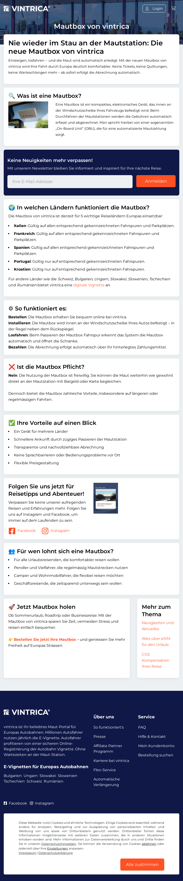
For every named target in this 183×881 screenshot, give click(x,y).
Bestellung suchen (155, 755)
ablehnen (149, 844)
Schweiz (34, 781)
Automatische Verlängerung (106, 782)
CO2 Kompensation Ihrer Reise (155, 660)
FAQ (142, 727)
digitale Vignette (89, 285)
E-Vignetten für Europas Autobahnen (46, 766)
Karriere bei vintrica (111, 760)
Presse (99, 736)
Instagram (55, 531)
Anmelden (156, 181)
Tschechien (14, 781)
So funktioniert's (108, 727)
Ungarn (31, 776)
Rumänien (53, 781)
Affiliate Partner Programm (107, 749)
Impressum (27, 853)
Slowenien (67, 776)
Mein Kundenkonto (156, 746)
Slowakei (48, 776)
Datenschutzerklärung (55, 853)
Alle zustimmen (142, 864)
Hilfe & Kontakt (152, 736)
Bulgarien (13, 776)
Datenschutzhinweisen (58, 844)
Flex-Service (104, 770)
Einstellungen (57, 848)
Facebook (22, 531)
